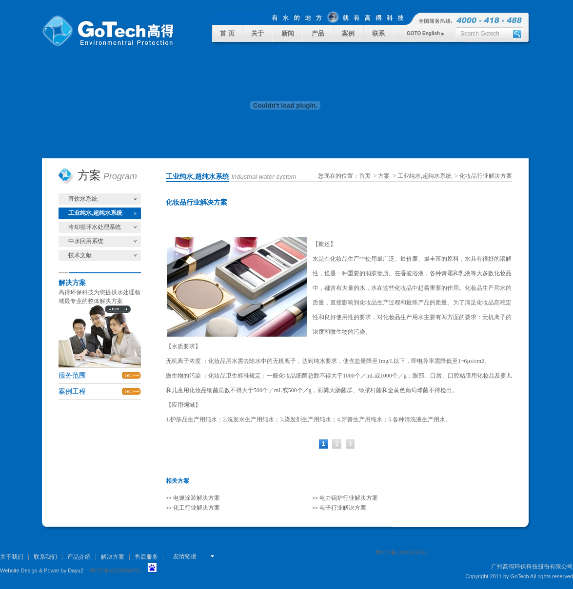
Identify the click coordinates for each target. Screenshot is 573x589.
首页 (365, 175)
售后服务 (146, 556)
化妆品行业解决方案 (485, 175)
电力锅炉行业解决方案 (345, 497)
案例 (348, 33)
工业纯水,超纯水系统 (95, 212)
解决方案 (112, 556)
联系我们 (45, 556)
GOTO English (425, 33)
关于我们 (11, 556)
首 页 (227, 33)
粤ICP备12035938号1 (115, 570)
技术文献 (80, 255)
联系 (378, 33)
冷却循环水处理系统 (94, 227)
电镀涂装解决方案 (193, 497)
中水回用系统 (85, 241)
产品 (318, 33)
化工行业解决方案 (193, 507)
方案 (384, 175)
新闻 (287, 33)
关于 (257, 33)
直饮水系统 (83, 198)
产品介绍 (79, 556)
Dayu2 (75, 570)
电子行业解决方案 (339, 507)
